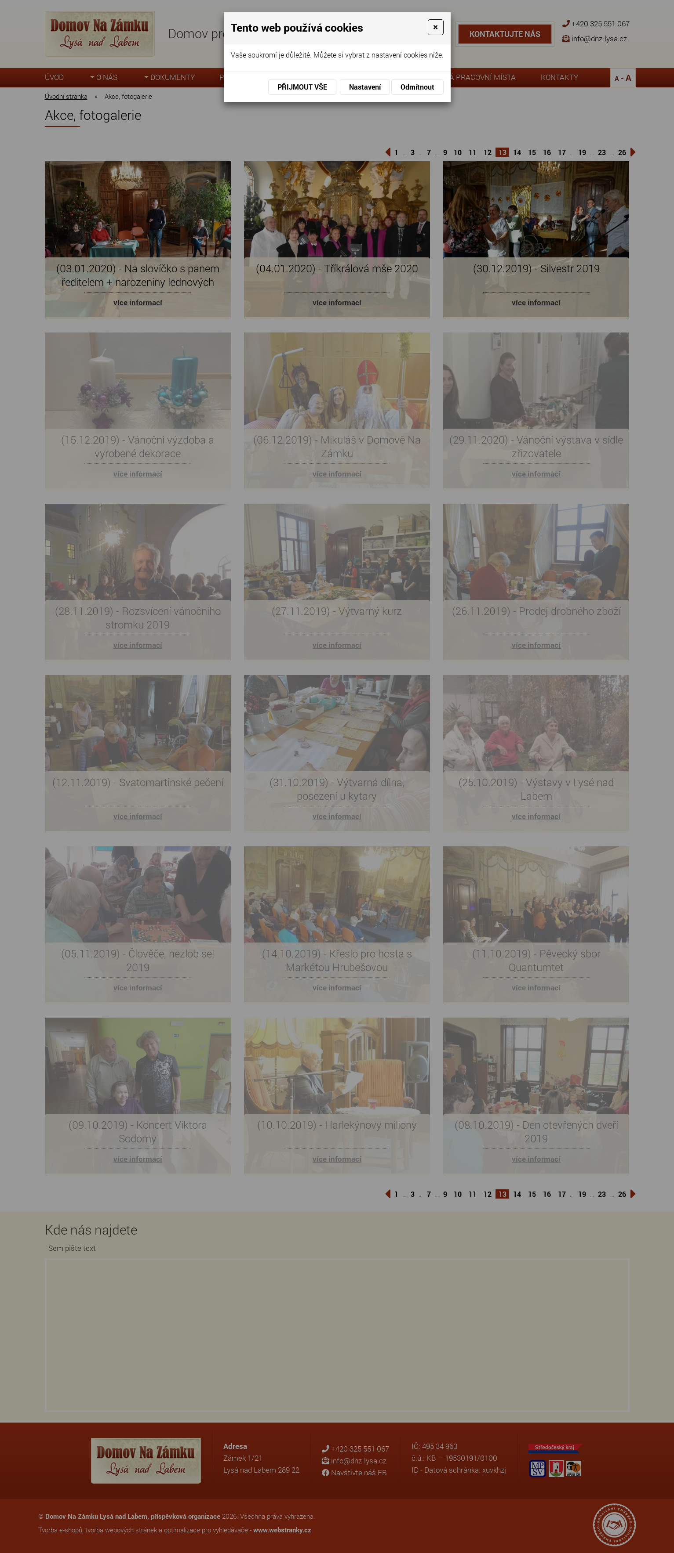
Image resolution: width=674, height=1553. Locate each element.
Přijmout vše (302, 86)
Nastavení (365, 86)
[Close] (435, 27)
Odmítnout (417, 86)
